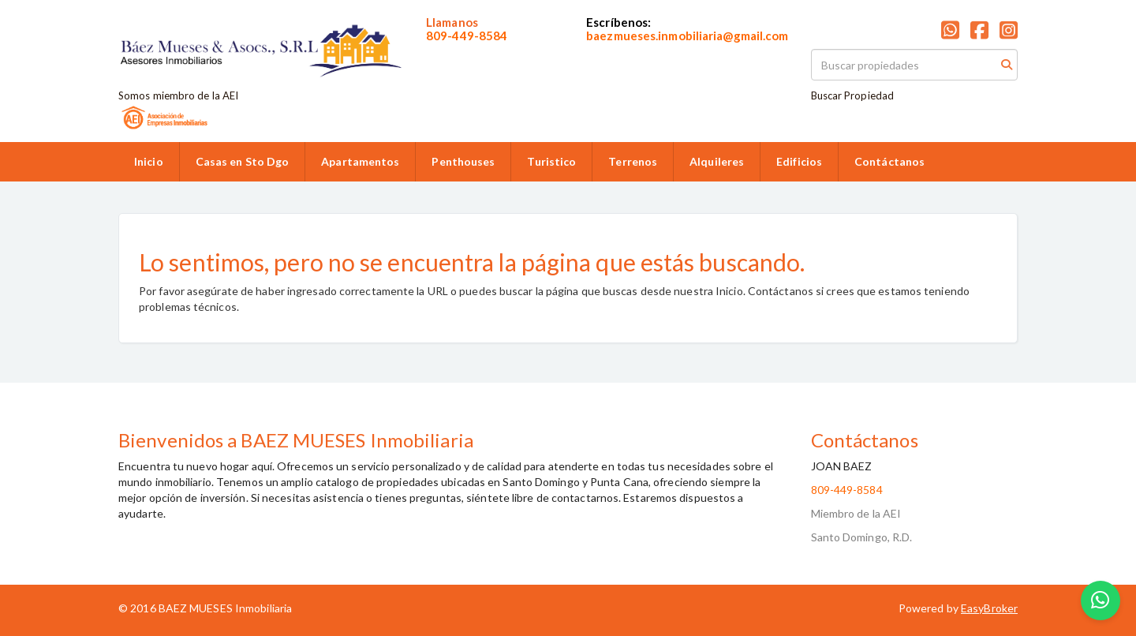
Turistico (551, 161)
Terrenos (632, 161)
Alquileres (716, 161)
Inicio (148, 161)
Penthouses (463, 161)
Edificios (799, 161)
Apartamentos (360, 161)
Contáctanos (889, 161)
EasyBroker (989, 608)
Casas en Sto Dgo (243, 161)
